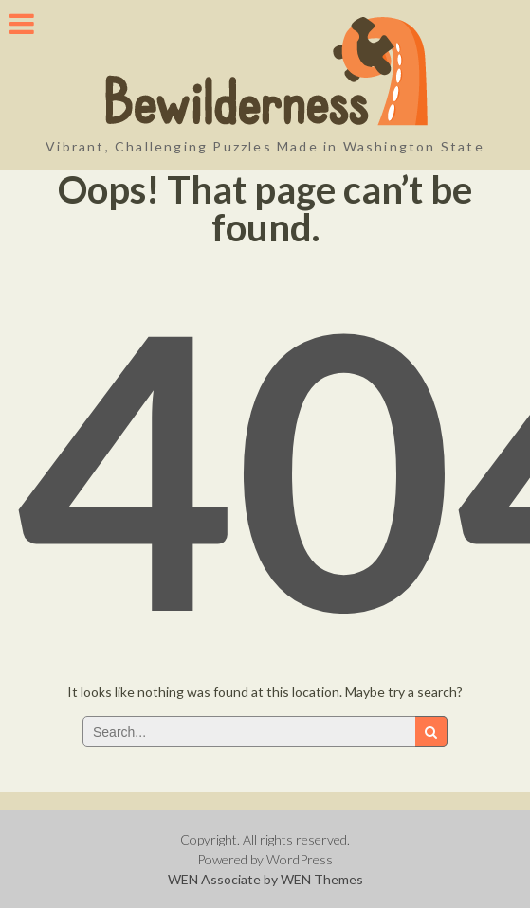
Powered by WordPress (265, 859)
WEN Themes (322, 879)
